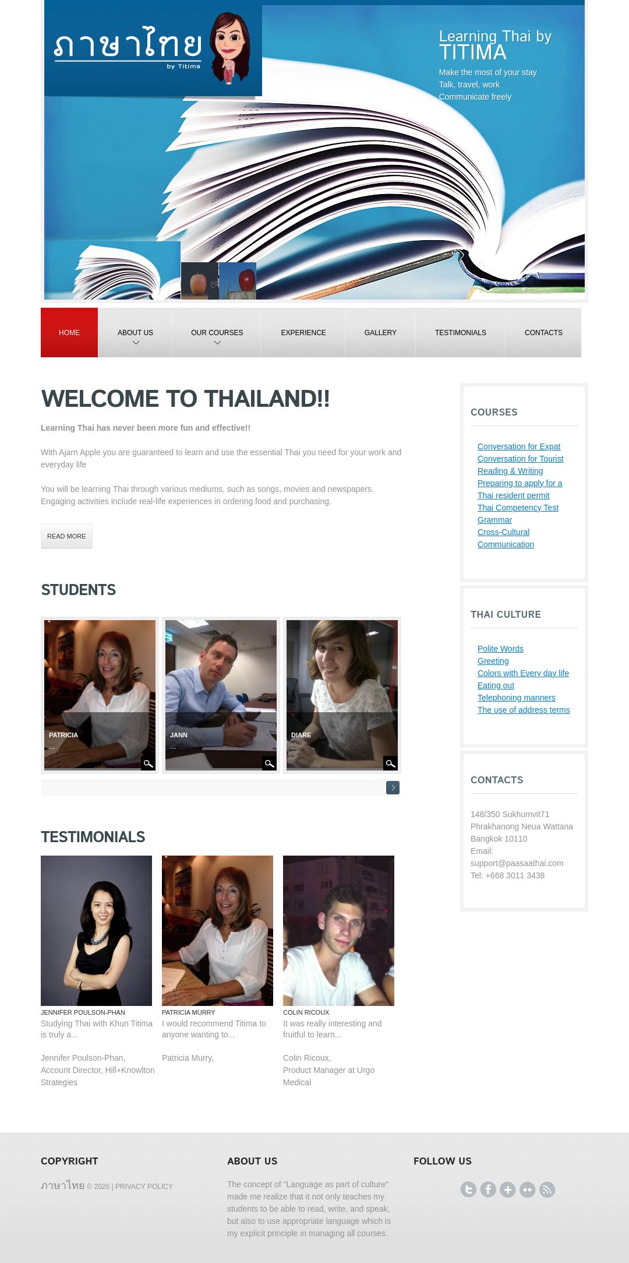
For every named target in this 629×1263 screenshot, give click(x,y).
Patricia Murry (188, 1012)
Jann (179, 734)
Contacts (544, 333)
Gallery (381, 333)
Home (69, 333)
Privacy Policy (144, 1187)
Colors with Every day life (523, 673)
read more (66, 536)
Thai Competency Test (518, 507)
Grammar (495, 520)
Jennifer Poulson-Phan (83, 1012)
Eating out (496, 685)
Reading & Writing (510, 471)
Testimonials (460, 333)
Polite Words (501, 648)
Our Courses (208, 343)
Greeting (493, 661)
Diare (301, 734)
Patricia (63, 734)
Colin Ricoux (306, 1012)
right (393, 787)
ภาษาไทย (63, 1184)
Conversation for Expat (519, 446)
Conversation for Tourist (521, 458)
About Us (126, 343)
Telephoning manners (517, 697)
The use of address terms (524, 710)
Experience (303, 333)
